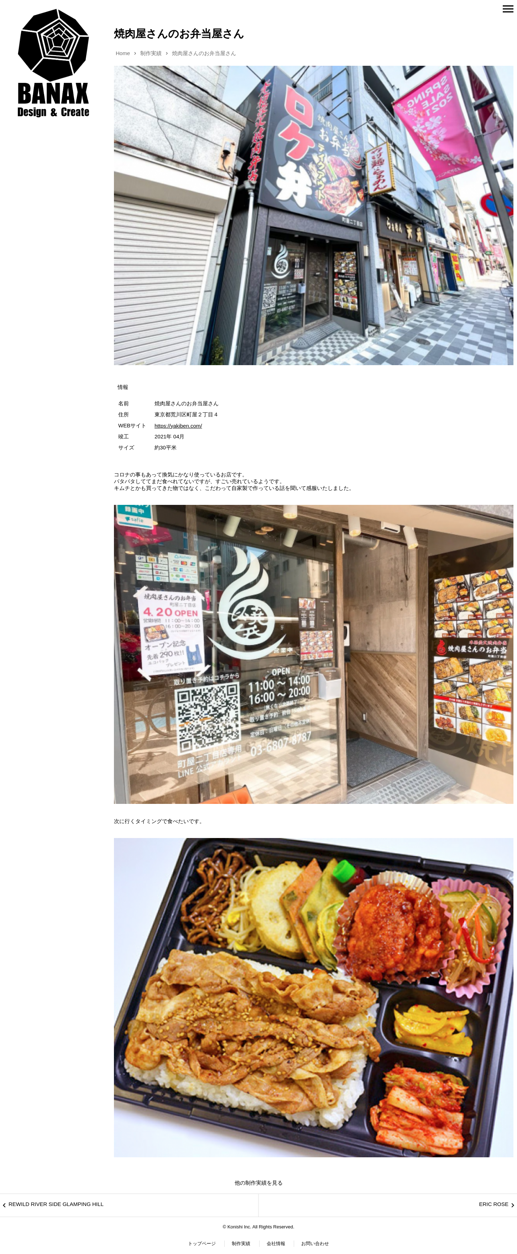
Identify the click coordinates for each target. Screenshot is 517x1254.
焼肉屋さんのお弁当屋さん (204, 53)
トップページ (202, 1243)
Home (123, 53)
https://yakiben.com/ (178, 426)
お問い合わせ (315, 1243)
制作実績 (151, 53)
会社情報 (276, 1243)
